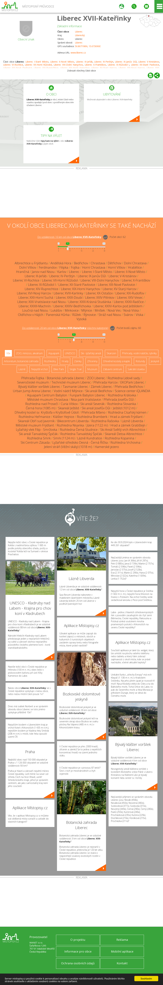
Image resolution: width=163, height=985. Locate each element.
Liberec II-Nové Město (62, 61)
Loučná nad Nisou (35, 310)
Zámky (78, 361)
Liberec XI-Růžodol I (118, 64)
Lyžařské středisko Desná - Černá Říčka (80, 442)
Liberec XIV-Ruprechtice (41, 289)
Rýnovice (90, 315)
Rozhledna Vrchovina (125, 442)
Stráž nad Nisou (110, 315)
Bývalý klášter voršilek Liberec (39, 386)
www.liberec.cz (78, 52)
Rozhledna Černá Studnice (79, 429)
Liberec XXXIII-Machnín (35, 306)
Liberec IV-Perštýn (103, 61)
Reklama (122, 940)
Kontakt (122, 963)
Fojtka (75, 267)
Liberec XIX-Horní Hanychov (80, 289)
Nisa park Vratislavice (86, 399)
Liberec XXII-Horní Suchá (35, 297)
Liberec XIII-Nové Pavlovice (116, 284)
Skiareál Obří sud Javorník (36, 421)
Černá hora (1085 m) (40, 408)
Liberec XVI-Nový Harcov (34, 293)
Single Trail (76, 369)
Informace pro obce (78, 951)
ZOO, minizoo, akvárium (29, 353)
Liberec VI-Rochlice (13, 64)
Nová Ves (114, 310)
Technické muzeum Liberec (71, 382)
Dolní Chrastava (135, 263)
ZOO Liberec (96, 378)
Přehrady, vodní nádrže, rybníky (139, 353)
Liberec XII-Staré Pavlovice (145, 64)
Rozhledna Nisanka (70, 425)
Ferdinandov (48, 267)
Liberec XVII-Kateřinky (94, 18)
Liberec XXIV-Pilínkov (99, 297)
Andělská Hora (60, 263)
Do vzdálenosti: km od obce (69, 237)
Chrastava (98, 263)
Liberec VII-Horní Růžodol (38, 64)
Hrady (65, 361)
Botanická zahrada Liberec (65, 378)
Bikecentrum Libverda (73, 421)
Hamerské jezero (107, 447)
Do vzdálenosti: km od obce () (65, 328)
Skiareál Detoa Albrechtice (123, 434)
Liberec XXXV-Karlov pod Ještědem (118, 306)
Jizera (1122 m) (97, 425)
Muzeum (92, 369)
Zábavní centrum (112, 369)
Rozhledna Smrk (39, 438)
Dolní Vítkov (27, 267)
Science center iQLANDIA (132, 391)
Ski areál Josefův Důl (96, 408)
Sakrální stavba (136, 369)
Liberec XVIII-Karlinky (68, 293)
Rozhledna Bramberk (92, 417)
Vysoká (81, 319)
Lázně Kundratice (89, 438)
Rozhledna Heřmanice (34, 417)
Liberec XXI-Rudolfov (129, 293)
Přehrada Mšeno (93, 412)
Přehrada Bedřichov (129, 386)
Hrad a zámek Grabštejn (127, 425)
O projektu (77, 940)
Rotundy (140, 361)
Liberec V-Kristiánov (148, 61)
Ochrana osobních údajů (78, 963)
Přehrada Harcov (105, 382)
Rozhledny (50, 361)
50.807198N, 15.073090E (88, 46)
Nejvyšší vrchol (39, 369)
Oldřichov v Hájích (30, 315)
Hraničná (22, 272)
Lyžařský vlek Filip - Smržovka (36, 429)
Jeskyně (155, 361)
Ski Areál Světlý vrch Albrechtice (122, 429)
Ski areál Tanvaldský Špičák (38, 434)
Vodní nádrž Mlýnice (68, 391)
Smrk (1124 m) (63, 438)
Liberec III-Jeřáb (84, 61)
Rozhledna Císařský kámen (127, 412)
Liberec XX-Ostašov (99, 293)
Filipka (63, 267)
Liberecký (80, 35)
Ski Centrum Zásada (35, 442)
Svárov (128, 315)
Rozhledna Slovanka (121, 404)
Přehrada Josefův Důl (119, 399)
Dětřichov (114, 263)
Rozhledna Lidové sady (124, 378)
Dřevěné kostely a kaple (116, 361)
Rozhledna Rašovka (105, 421)
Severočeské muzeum (33, 382)
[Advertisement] (81, 193)
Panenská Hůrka (58, 315)
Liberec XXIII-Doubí (69, 297)
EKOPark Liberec (132, 382)
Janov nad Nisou (43, 272)
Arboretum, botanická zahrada (21, 361)
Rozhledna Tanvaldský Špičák (81, 434)
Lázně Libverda (132, 421)
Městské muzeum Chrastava (47, 399)
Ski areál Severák (92, 404)
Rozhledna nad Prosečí (41, 404)
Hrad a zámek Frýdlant (126, 417)
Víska (139, 315)
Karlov (61, 272)
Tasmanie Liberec (75, 386)
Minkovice (72, 310)
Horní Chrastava (93, 267)
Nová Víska (131, 310)
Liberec (78, 31)
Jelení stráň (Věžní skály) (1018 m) (68, 447)
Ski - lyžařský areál (91, 353)
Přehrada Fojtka (32, 378)
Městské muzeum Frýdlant (35, 425)
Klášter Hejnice (63, 417)
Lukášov (56, 310)
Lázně (21, 369)
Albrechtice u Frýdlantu (31, 263)
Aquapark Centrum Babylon (47, 395)
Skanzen (111, 353)
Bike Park (58, 369)
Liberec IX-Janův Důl (126, 61)
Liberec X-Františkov (95, 64)
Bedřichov (81, 263)
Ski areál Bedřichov (98, 391)
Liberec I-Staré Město (37, 61)
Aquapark (53, 353)
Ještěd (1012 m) (124, 408)
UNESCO (70, 353)
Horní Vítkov (116, 267)
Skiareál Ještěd (68, 408)
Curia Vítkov (69, 404)
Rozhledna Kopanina (119, 438)
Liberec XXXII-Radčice (129, 302)
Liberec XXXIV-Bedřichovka (72, 306)
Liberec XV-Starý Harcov (119, 289)
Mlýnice (86, 310)
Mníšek (100, 310)
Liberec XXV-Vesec (130, 297)
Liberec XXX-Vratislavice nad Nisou (41, 302)
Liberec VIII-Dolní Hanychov (68, 64)
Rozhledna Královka (122, 395)
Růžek (76, 315)
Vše (8, 353)
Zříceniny (92, 361)
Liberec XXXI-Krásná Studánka (89, 302)
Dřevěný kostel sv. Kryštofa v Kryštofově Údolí (47, 412)
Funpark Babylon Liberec (87, 395)
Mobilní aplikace (122, 951)
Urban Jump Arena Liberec (32, 391)
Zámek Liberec (101, 386)
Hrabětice (135, 267)
